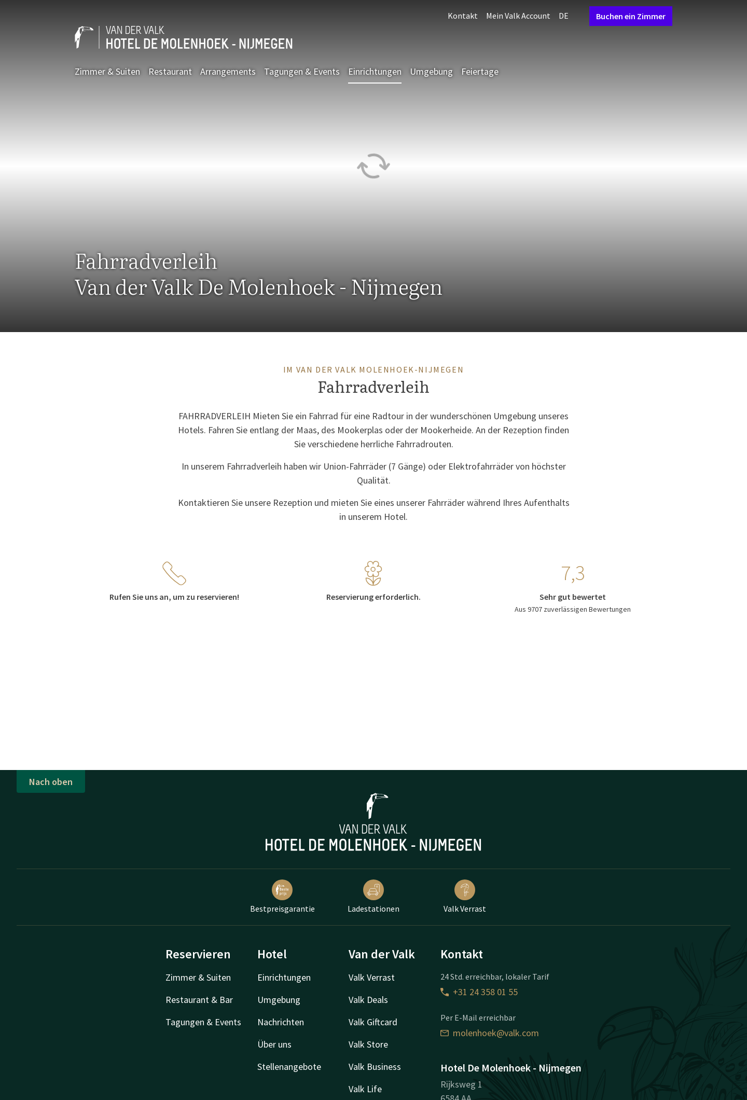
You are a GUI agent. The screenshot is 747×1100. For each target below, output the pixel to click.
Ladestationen (373, 896)
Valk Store (368, 1044)
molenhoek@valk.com (489, 1033)
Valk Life (365, 1089)
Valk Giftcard (373, 1022)
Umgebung (431, 71)
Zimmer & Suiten (107, 71)
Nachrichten (280, 1022)
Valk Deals (368, 1000)
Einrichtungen (375, 71)
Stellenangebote (289, 1066)
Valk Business (375, 1066)
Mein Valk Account (518, 15)
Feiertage (480, 71)
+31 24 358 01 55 (479, 992)
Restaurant (170, 71)
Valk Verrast (465, 896)
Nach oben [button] (51, 782)
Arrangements (228, 71)
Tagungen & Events (302, 71)
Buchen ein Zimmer (631, 16)
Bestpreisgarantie (282, 896)
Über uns (274, 1044)
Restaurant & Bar (199, 1000)
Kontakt (463, 15)
